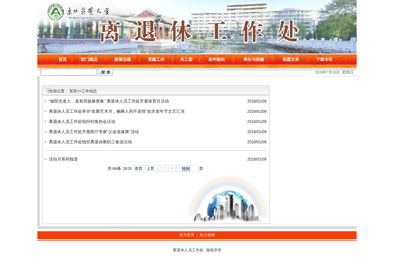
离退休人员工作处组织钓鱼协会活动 (82, 121)
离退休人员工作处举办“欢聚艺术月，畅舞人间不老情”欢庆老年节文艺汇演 (117, 111)
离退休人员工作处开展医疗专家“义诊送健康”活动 (94, 131)
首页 (138, 168)
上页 (150, 168)
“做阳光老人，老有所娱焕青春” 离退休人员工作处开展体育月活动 (109, 101)
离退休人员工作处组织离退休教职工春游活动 (90, 142)
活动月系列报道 (63, 159)
